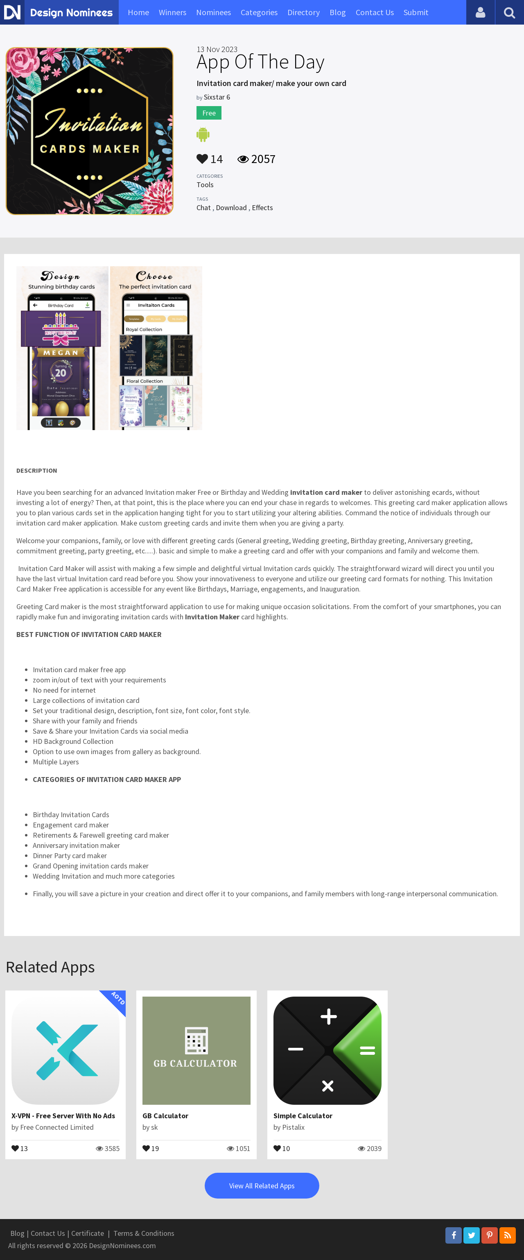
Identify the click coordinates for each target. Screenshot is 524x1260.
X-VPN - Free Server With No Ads (63, 1115)
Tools (205, 184)
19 (150, 1148)
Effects (262, 207)
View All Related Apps (262, 1185)
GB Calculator (165, 1115)
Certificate (87, 1233)
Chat (203, 207)
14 (209, 155)
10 (281, 1148)
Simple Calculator (302, 1115)
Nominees (213, 12)
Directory (303, 12)
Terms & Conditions (143, 1233)
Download (231, 207)
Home (138, 12)
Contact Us (375, 12)
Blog (338, 12)
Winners (172, 12)
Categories (259, 12)
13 (19, 1148)
